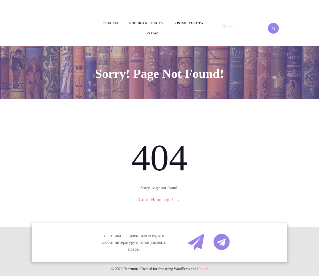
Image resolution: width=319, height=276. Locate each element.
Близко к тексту (146, 23)
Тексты (110, 23)
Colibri (202, 269)
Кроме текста (188, 23)
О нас (153, 33)
